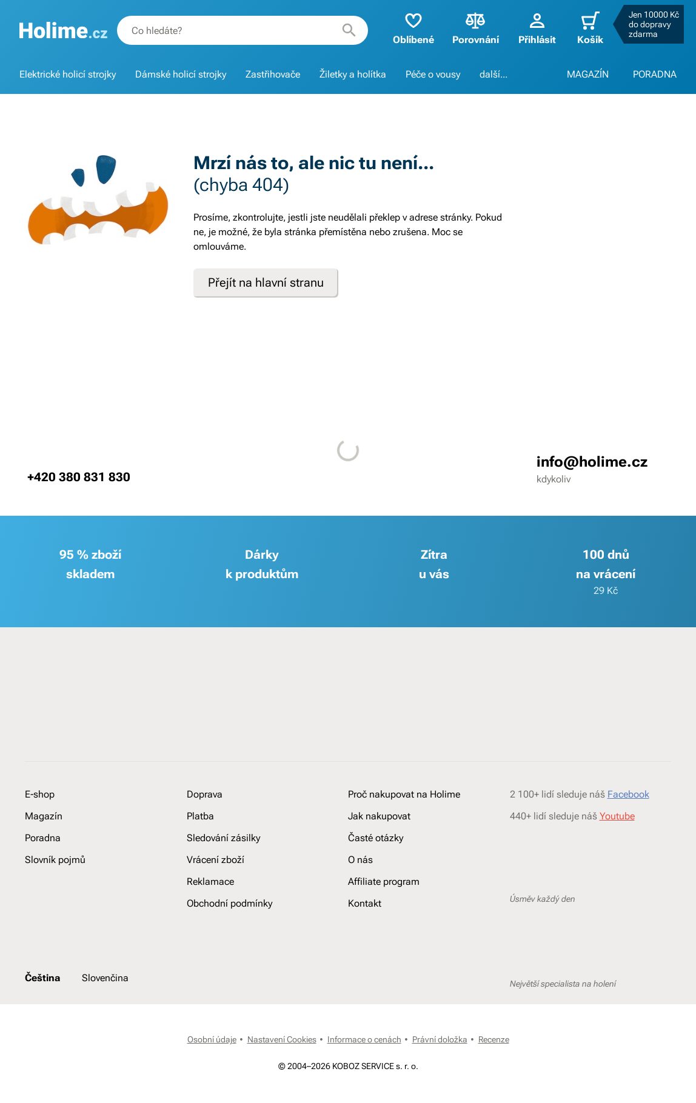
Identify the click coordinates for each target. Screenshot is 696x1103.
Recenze (493, 1039)
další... (493, 74)
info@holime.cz (592, 461)
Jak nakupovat (379, 816)
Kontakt (364, 903)
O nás (360, 859)
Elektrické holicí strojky (67, 74)
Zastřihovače (273, 74)
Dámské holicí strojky (180, 74)
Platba (200, 816)
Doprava (205, 794)
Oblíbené (413, 27)
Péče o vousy (433, 74)
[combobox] (242, 30)
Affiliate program (384, 881)
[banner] (63, 30)
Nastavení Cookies (281, 1039)
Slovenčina (105, 978)
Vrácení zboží (215, 859)
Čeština (42, 978)
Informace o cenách (364, 1039)
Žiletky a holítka (353, 74)
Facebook (628, 794)
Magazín (43, 816)
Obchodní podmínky (229, 903)
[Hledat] (349, 30)
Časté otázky (375, 838)
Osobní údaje (211, 1039)
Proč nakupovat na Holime (404, 794)
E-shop (40, 794)
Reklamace (210, 881)
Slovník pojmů (55, 859)
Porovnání (475, 27)
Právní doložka (439, 1039)
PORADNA (655, 74)
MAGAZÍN (588, 74)
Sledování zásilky (223, 838)
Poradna (43, 838)
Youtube (617, 816)
